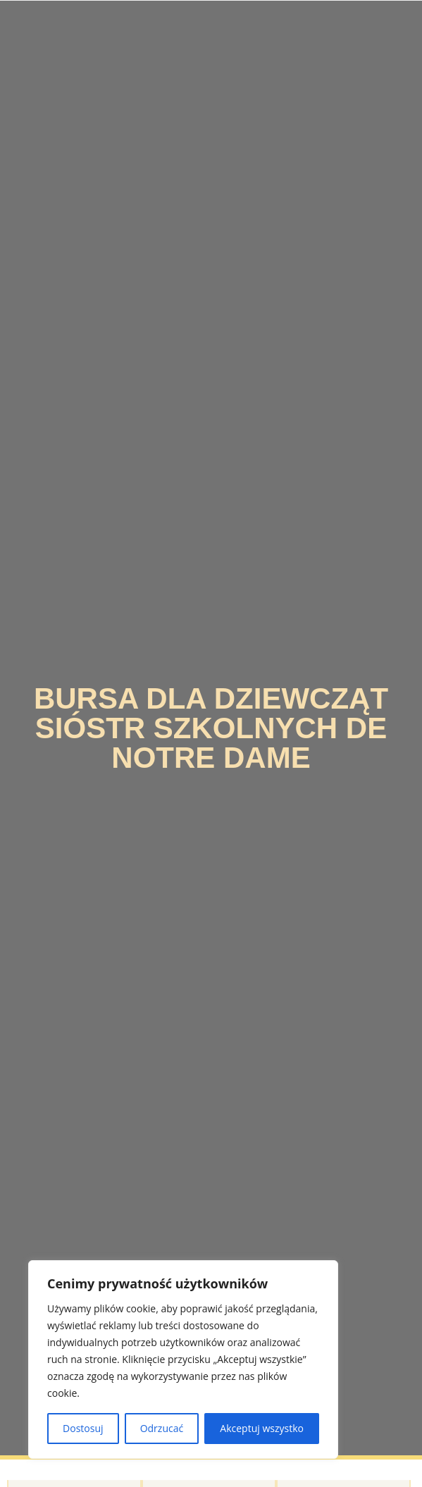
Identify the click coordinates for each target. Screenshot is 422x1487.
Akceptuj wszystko (262, 1428)
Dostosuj (83, 1428)
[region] (183, 1359)
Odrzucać (162, 1428)
